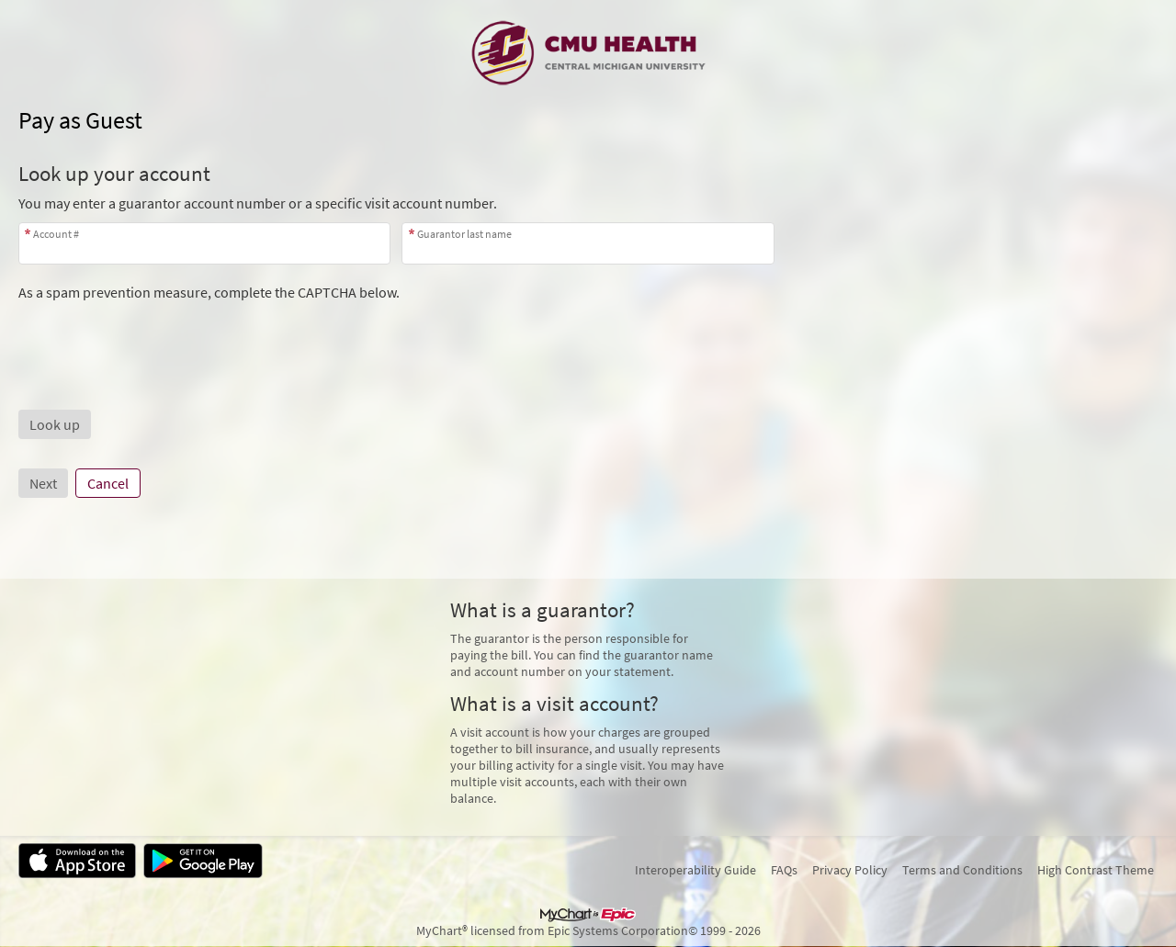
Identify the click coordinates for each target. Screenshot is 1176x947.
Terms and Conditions (962, 870)
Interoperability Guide (695, 870)
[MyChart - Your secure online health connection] (588, 51)
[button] (54, 424)
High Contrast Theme (1095, 870)
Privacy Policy (850, 870)
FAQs (784, 870)
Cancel (108, 483)
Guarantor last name (464, 234)
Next (43, 483)
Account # (56, 234)
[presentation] (158, 337)
